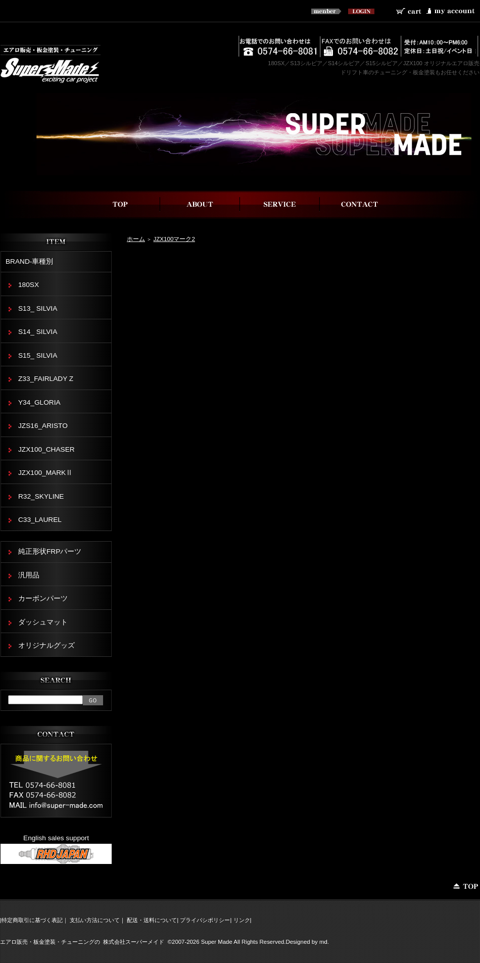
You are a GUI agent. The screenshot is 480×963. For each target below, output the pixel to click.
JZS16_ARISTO (43, 425)
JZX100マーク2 (174, 238)
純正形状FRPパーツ (49, 551)
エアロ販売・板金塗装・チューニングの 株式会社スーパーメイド (82, 942)
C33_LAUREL (40, 519)
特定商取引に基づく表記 (32, 920)
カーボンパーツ (43, 598)
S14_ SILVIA (37, 331)
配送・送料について (152, 920)
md (323, 942)
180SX (28, 284)
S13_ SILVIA (37, 308)
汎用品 (28, 575)
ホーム (136, 238)
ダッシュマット (43, 622)
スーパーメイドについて (200, 204)
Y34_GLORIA (39, 402)
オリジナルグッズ (46, 645)
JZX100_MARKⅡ (45, 472)
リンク (241, 920)
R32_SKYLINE (41, 496)
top (120, 204)
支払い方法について (95, 920)
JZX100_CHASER (46, 449)
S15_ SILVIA (37, 355)
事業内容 (280, 204)
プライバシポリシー (205, 920)
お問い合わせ (360, 204)
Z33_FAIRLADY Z (45, 378)
